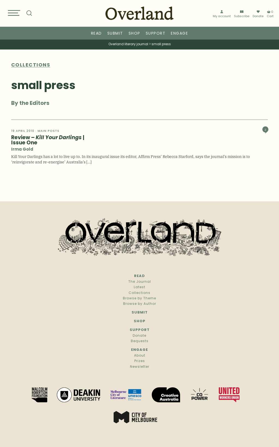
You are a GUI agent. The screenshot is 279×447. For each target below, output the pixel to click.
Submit (115, 34)
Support (156, 34)
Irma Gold (22, 150)
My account (222, 14)
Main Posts (48, 131)
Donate (258, 14)
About (139, 355)
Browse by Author (139, 304)
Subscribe (241, 14)
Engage (179, 34)
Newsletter (139, 367)
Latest (139, 287)
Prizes (139, 361)
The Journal (139, 282)
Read (96, 34)
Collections (139, 293)
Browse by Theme (139, 298)
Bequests (139, 341)
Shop (134, 34)
